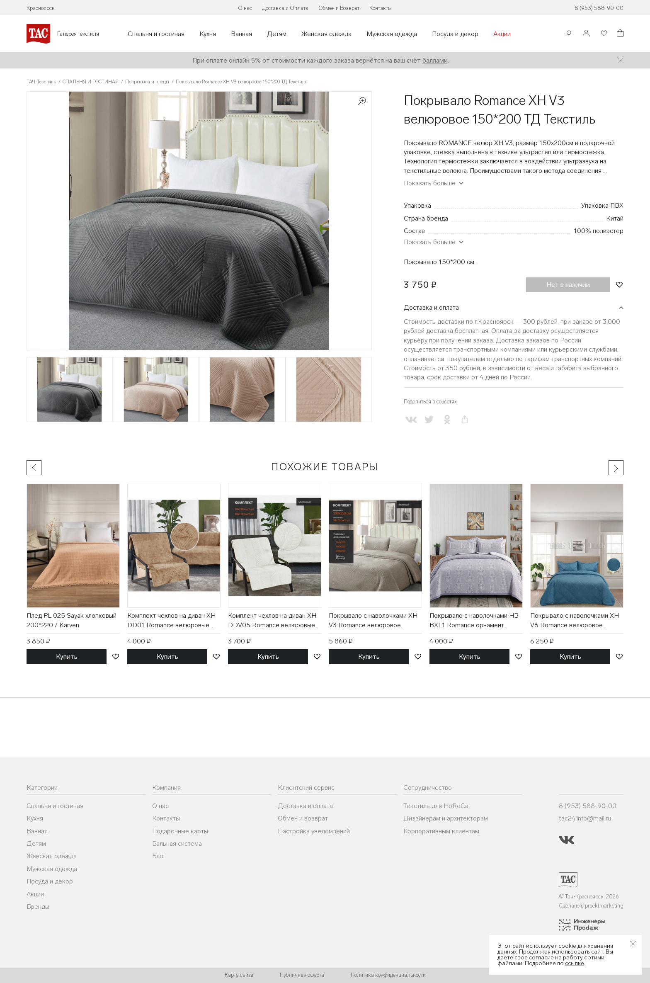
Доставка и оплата (431, 307)
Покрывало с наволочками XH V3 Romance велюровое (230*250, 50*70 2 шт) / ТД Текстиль (373, 621)
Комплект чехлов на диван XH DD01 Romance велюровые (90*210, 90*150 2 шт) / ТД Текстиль (171, 621)
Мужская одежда (391, 34)
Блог (159, 856)
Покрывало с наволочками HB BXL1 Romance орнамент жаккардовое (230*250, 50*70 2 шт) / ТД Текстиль (475, 621)
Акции (502, 34)
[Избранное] (603, 33)
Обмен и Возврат (338, 8)
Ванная (241, 34)
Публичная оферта (302, 975)
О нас (245, 8)
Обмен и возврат (303, 818)
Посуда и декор (455, 34)
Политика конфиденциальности (388, 975)
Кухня (207, 34)
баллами (435, 60)
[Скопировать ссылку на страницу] (465, 420)
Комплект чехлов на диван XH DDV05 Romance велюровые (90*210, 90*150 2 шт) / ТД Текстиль (272, 621)
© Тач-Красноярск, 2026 (589, 896)
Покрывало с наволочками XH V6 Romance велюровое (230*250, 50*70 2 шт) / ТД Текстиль (574, 621)
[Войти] (586, 33)
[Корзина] (619, 34)
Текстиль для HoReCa (435, 806)
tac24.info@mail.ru (585, 818)
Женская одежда (326, 34)
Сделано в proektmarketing (591, 906)
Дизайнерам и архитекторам (445, 818)
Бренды (38, 906)
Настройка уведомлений (314, 831)
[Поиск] (568, 34)
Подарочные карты (180, 831)
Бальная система (177, 843)
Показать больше (430, 183)
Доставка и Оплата (285, 8)
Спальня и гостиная (156, 34)
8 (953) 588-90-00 (599, 8)
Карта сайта (239, 975)
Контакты (380, 8)
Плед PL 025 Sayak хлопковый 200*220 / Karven (71, 620)
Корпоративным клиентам (441, 831)
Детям (276, 34)
